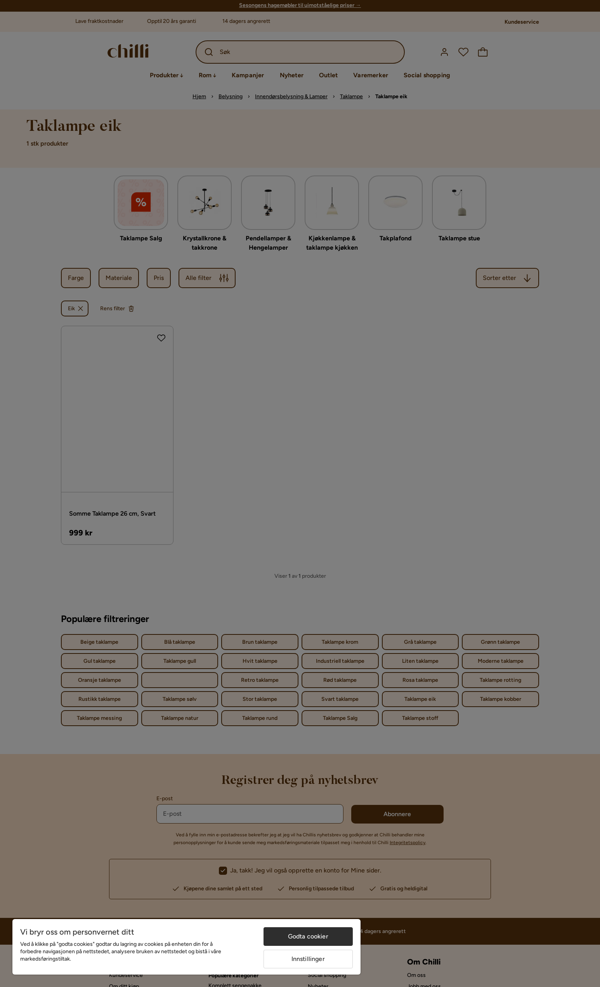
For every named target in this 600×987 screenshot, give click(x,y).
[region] (186, 947)
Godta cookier (308, 936)
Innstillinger (308, 959)
